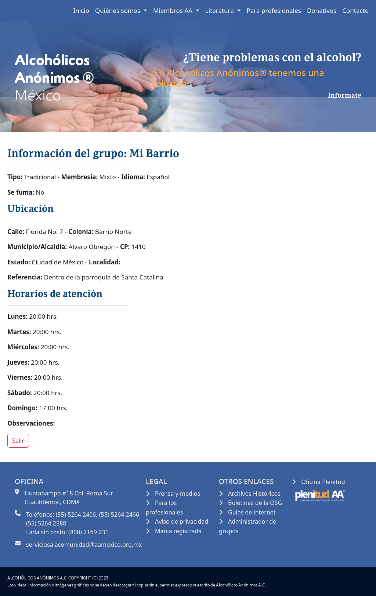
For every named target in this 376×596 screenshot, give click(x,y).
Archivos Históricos (254, 494)
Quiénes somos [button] (118, 10)
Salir (18, 441)
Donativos (321, 10)
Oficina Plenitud (323, 482)
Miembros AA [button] (173, 10)
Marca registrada (178, 531)
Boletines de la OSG (255, 503)
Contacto (355, 10)
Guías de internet (252, 512)
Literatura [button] (220, 10)
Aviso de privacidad (181, 521)
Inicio (81, 10)
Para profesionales (274, 10)
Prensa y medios (177, 494)
